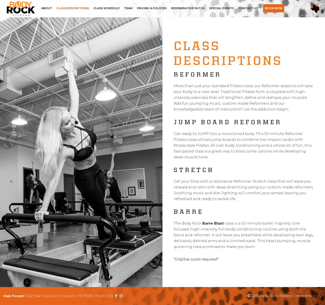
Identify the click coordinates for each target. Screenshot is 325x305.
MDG (317, 296)
